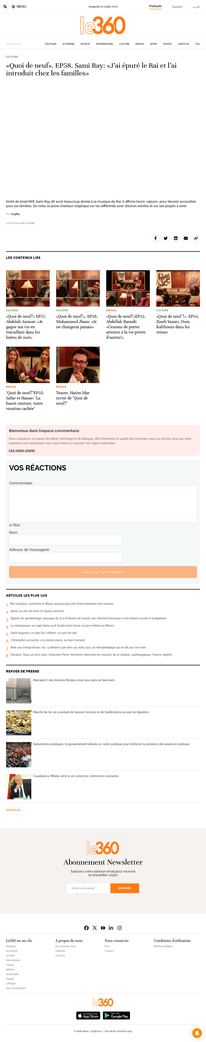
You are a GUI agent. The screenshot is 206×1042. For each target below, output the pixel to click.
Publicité (60, 951)
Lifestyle (183, 44)
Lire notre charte (22, 450)
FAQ (107, 946)
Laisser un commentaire (103, 572)
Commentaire (21, 483)
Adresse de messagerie (29, 549)
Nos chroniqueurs (16, 988)
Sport (153, 44)
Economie (69, 44)
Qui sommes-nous (65, 946)
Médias (140, 44)
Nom (13, 532)
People (167, 44)
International (104, 44)
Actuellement (13, 43)
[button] (197, 1033)
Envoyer (125, 888)
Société (85, 44)
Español (177, 6)
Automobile (12, 974)
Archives (60, 955)
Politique (51, 44)
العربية (196, 6)
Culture (124, 44)
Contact (109, 951)
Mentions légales (163, 946)
